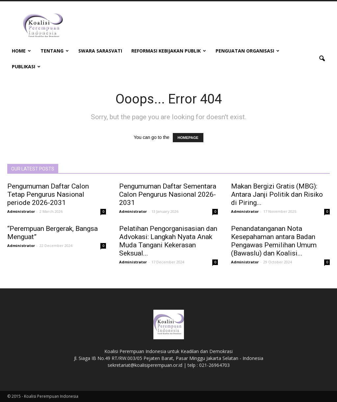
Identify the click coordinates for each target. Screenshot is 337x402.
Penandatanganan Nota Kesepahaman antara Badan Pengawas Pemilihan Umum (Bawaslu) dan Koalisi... (274, 241)
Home (21, 51)
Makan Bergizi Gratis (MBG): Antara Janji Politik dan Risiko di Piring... (277, 194)
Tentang (54, 51)
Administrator (21, 211)
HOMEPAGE (188, 138)
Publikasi (26, 66)
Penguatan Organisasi (247, 51)
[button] (322, 59)
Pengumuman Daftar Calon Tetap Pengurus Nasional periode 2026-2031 (48, 194)
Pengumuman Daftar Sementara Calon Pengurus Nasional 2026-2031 (167, 194)
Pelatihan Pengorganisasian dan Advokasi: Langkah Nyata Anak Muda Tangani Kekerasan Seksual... (168, 241)
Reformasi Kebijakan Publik (168, 51)
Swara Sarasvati (100, 51)
